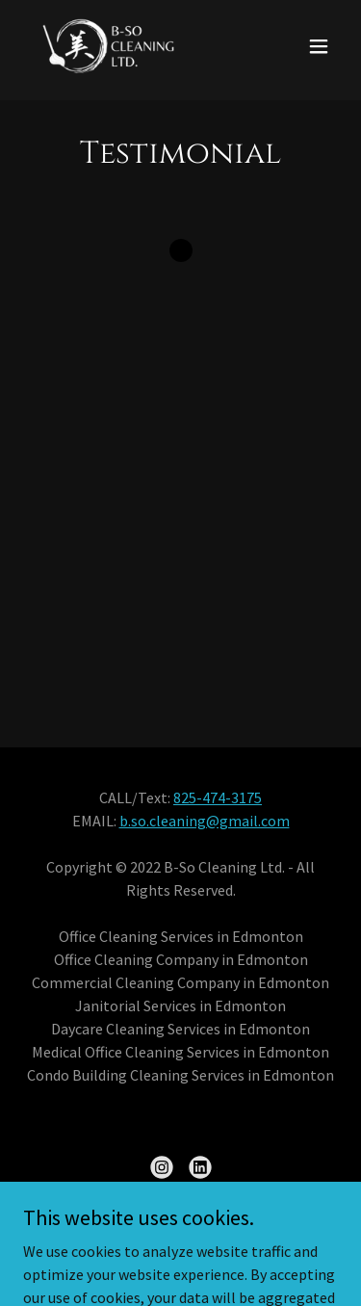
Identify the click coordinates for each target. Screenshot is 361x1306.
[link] (108, 46)
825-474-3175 (217, 797)
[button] (318, 46)
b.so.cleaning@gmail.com (204, 820)
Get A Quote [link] (181, 1237)
